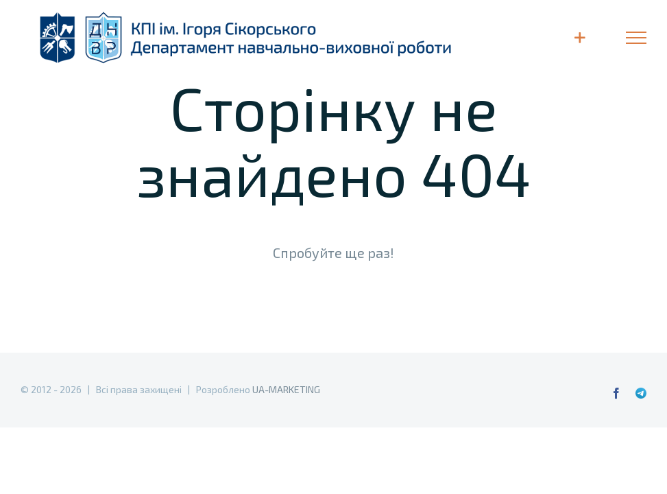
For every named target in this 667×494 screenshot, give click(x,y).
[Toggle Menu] (636, 38)
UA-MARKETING (286, 389)
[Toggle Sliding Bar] (580, 37)
